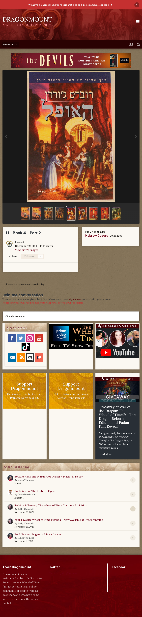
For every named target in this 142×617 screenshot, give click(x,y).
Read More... (106, 454)
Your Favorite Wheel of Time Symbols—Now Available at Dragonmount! (58, 519)
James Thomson (26, 480)
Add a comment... (16, 316)
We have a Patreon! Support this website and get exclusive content (68, 4)
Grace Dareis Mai (26, 494)
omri (21, 242)
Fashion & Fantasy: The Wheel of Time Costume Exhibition (50, 505)
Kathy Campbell (25, 509)
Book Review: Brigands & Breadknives (37, 534)
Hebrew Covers (96, 235)
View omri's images (26, 250)
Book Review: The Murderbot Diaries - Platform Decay (48, 476)
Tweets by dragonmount (64, 573)
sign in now (75, 299)
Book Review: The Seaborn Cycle (34, 491)
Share (13, 256)
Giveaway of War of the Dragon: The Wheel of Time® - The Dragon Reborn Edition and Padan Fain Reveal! (117, 417)
